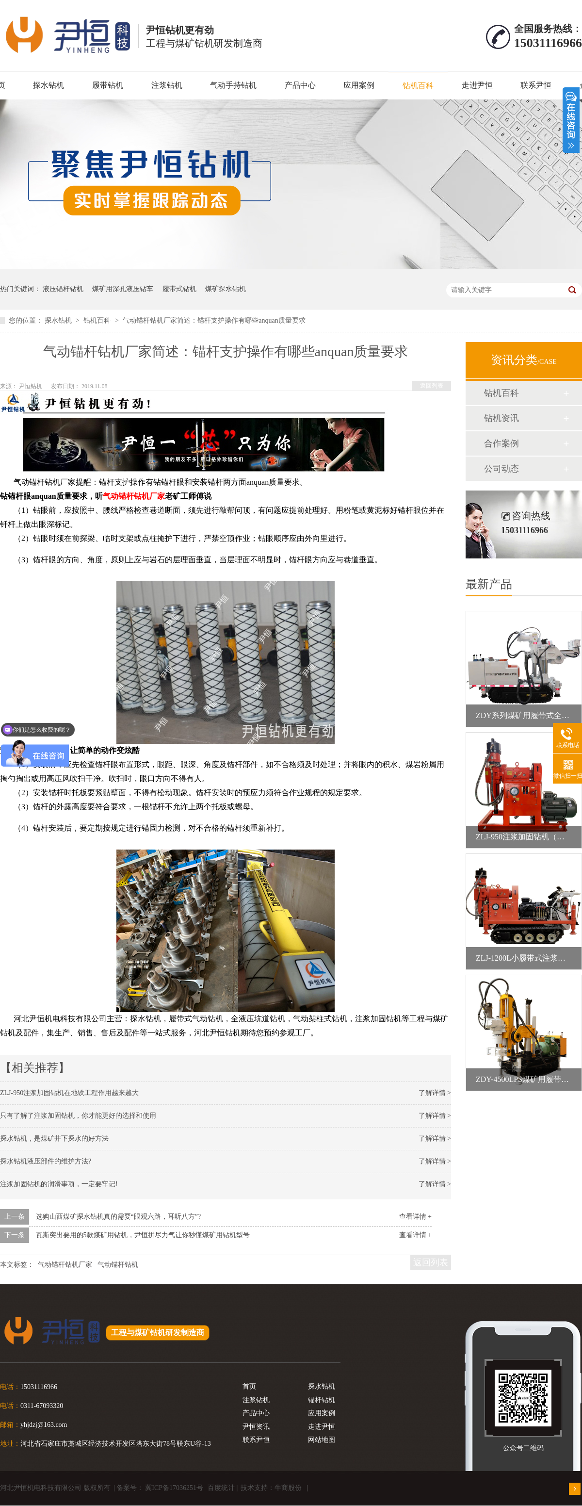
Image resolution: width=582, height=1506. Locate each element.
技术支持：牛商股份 (271, 1487)
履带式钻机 (179, 289)
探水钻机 (48, 85)
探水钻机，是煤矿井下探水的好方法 (54, 1138)
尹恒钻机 (31, 386)
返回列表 (431, 385)
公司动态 (501, 469)
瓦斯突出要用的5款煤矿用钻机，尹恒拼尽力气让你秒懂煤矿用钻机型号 (143, 1235)
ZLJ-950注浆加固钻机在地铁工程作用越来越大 (69, 1093)
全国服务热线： (548, 28)
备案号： (130, 1487)
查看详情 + (415, 1216)
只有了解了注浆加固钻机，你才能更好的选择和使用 (78, 1115)
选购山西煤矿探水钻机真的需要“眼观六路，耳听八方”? (118, 1216)
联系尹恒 (535, 85)
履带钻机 (107, 85)
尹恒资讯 (256, 1426)
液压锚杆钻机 (63, 289)
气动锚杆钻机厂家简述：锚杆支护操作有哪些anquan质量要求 (214, 320)
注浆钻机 (166, 85)
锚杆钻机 (321, 1400)
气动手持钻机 (233, 85)
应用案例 (358, 85)
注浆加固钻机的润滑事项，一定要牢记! (59, 1184)
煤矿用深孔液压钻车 (122, 289)
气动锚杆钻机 (117, 1264)
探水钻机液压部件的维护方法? (45, 1161)
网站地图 (321, 1439)
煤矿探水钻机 (225, 289)
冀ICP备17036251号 (174, 1487)
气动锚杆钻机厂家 (134, 496)
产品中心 (300, 85)
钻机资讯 (501, 418)
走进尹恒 (477, 85)
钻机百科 (418, 86)
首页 (249, 1386)
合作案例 (501, 443)
